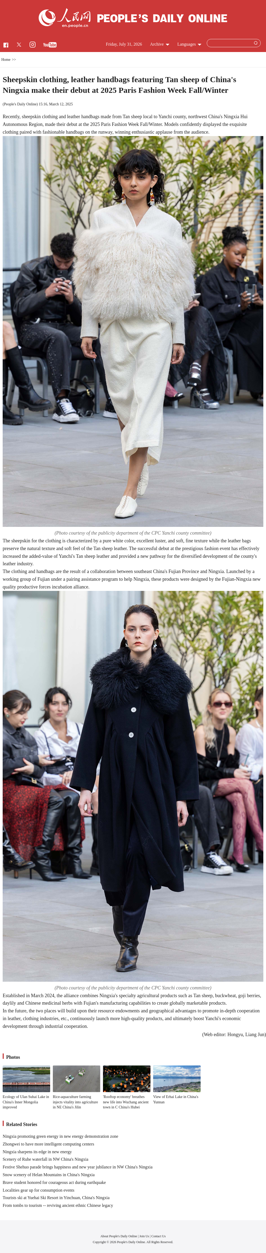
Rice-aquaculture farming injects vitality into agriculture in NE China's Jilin (75, 1102)
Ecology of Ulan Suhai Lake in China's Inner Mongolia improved (26, 1102)
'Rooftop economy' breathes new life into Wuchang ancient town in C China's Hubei (126, 1102)
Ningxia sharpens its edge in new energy (37, 1151)
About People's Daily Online (118, 1236)
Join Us (144, 1236)
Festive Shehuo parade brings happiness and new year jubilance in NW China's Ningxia (78, 1167)
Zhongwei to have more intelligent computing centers (48, 1144)
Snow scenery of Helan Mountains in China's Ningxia (49, 1174)
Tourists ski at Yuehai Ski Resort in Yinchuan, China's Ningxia (56, 1197)
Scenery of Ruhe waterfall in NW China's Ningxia (45, 1159)
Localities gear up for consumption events (38, 1190)
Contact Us (158, 1236)
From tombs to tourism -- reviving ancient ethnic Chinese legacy (58, 1205)
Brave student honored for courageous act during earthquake (54, 1182)
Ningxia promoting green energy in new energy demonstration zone (60, 1136)
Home (5, 60)
